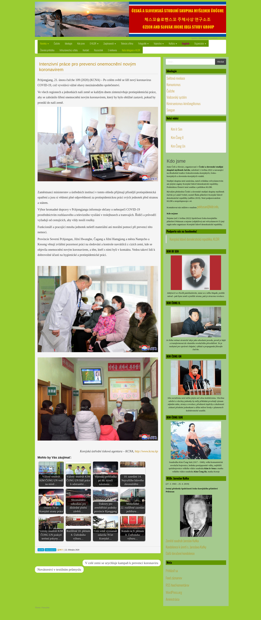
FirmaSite (45, 607)
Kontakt (86, 50)
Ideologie (68, 43)
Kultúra (173, 43)
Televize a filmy (127, 43)
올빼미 (61, 550)
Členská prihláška (47, 50)
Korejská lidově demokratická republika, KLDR (194, 239)
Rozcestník (98, 50)
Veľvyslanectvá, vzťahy (68, 50)
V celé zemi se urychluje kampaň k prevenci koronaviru (121, 563)
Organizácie (200, 43)
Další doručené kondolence (180, 553)
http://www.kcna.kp (146, 451)
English (185, 43)
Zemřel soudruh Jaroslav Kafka (182, 540)
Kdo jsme (81, 43)
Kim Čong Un (178, 146)
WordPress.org (174, 592)
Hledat (220, 61)
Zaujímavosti (109, 43)
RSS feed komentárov (177, 585)
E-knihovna (112, 50)
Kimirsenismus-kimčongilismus (184, 103)
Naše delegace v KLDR (131, 50)
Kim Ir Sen (176, 129)
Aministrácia (172, 599)
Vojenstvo (159, 43)
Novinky (44, 43)
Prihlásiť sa (172, 570)
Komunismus (173, 84)
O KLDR (94, 43)
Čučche (57, 43)
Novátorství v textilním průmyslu (59, 569)
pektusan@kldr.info (207, 206)
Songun (171, 109)
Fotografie (143, 43)
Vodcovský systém (177, 97)
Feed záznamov (174, 577)
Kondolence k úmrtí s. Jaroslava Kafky (186, 546)
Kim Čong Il (177, 137)
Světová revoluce (176, 78)
